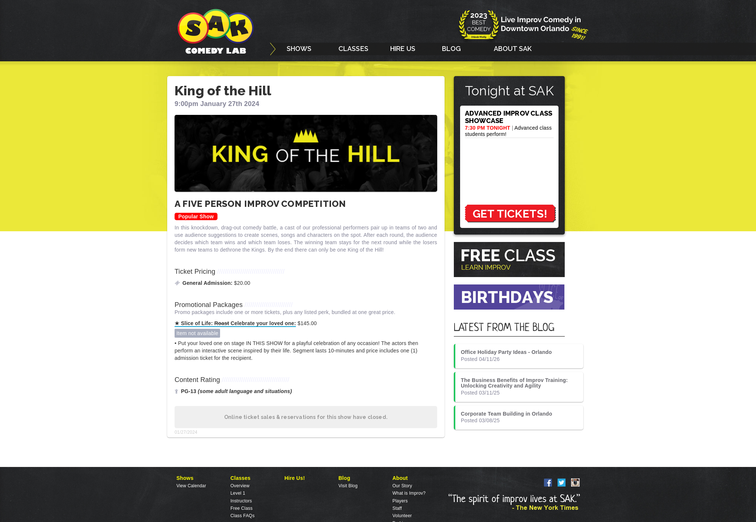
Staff (397, 508)
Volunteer (402, 515)
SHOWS (299, 48)
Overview (240, 485)
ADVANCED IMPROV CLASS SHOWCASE (508, 116)
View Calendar (191, 485)
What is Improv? (409, 493)
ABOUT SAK (513, 48)
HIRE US (402, 48)
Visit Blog (348, 485)
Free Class (241, 508)
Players (400, 501)
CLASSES (353, 48)
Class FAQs (242, 515)
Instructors (241, 501)
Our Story (402, 485)
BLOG (451, 48)
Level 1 (237, 493)
